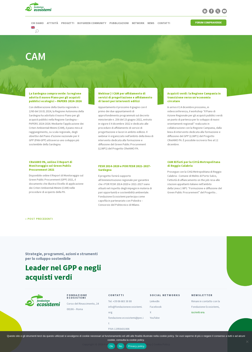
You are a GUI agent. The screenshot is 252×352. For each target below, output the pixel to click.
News (150, 23)
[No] (247, 342)
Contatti (164, 23)
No (120, 346)
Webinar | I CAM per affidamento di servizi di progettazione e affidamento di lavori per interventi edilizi (125, 97)
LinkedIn (154, 301)
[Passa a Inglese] (33, 27)
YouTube (155, 318)
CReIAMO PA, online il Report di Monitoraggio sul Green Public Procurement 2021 (50, 165)
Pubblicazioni (119, 23)
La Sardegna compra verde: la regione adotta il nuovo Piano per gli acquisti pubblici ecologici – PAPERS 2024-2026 (55, 97)
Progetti (67, 23)
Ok (111, 346)
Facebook (156, 306)
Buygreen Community (91, 23)
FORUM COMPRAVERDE (208, 22)
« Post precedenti (39, 218)
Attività (52, 23)
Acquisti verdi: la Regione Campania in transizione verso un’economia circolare (194, 97)
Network (138, 23)
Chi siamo (37, 23)
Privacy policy (136, 346)
